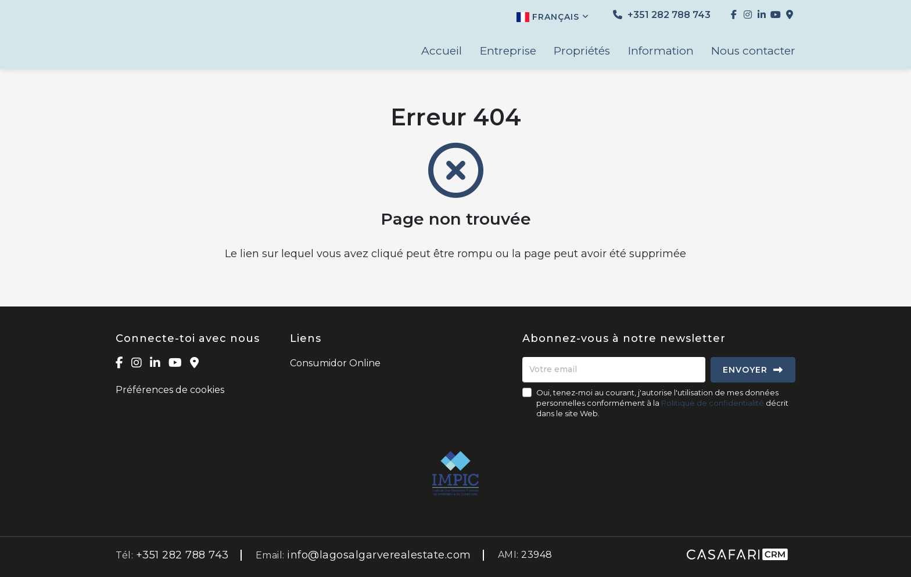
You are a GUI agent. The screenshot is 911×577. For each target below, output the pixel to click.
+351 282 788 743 (662, 14)
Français (553, 17)
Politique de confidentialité (712, 402)
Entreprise (508, 51)
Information (661, 51)
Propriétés (582, 51)
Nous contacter (753, 51)
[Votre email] (613, 370)
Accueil (441, 51)
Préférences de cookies (170, 389)
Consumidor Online (335, 363)
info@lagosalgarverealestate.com (379, 555)
